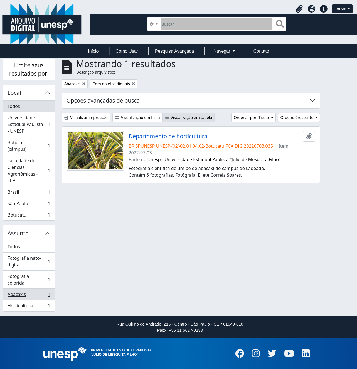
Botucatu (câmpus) (28, 145)
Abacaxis (28, 295)
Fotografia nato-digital (28, 261)
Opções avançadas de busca (103, 100)
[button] (299, 9)
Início (93, 51)
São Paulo (28, 204)
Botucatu (28, 216)
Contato (261, 51)
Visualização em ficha (137, 117)
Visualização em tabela (188, 117)
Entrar (340, 8)
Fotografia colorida (28, 279)
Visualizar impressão (86, 117)
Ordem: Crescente (297, 117)
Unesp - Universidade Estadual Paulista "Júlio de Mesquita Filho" (214, 159)
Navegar (222, 51)
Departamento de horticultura (168, 136)
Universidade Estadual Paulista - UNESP (28, 124)
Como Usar (126, 51)
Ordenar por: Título (252, 117)
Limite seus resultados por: (29, 69)
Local (14, 92)
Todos (14, 106)
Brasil (28, 193)
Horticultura (28, 306)
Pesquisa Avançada (174, 51)
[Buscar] (217, 24)
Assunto (18, 233)
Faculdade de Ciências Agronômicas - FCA (28, 170)
